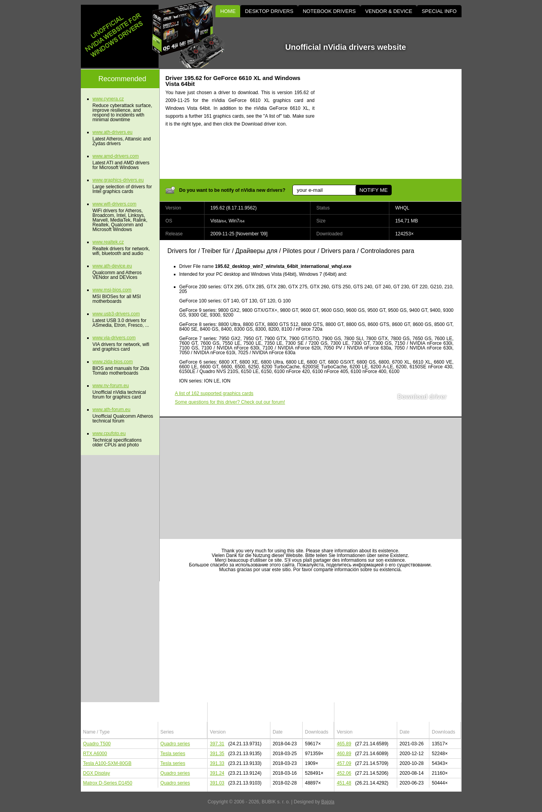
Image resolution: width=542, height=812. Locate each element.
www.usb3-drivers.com (116, 313)
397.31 (217, 743)
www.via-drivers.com (114, 337)
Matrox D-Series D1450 (107, 783)
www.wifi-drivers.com (115, 204)
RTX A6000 (95, 753)
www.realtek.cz (108, 242)
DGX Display (96, 773)
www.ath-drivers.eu (113, 132)
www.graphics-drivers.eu (118, 180)
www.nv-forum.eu (111, 385)
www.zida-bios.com (113, 361)
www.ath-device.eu (112, 266)
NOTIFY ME (374, 190)
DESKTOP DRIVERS (269, 11)
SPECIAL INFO (439, 11)
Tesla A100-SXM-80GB (107, 763)
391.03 (217, 783)
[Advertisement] (395, 124)
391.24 (217, 773)
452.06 (344, 773)
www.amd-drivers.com (116, 156)
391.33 (217, 763)
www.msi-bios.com (112, 290)
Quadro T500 (97, 743)
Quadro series (175, 743)
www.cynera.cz (108, 98)
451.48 (344, 783)
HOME (227, 11)
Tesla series (173, 753)
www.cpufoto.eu (109, 433)
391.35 (217, 753)
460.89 (344, 753)
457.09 (344, 763)
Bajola (327, 802)
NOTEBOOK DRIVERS (329, 11)
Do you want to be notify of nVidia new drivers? (232, 190)
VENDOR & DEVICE (388, 11)
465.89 (344, 743)
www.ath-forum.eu (112, 409)
